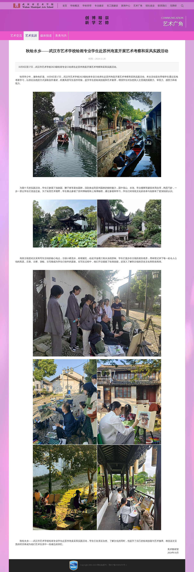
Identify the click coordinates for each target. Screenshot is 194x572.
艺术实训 (31, 35)
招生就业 (150, 5)
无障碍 (173, 5)
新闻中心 (125, 5)
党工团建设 (112, 5)
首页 (65, 5)
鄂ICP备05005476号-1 (118, 565)
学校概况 (74, 5)
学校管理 (86, 5)
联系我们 (162, 5)
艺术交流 (16, 35)
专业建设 (99, 5)
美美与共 (61, 35)
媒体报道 (46, 35)
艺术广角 (137, 5)
